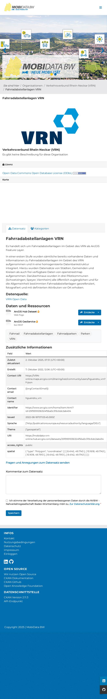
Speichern (13, 513)
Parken (85, 333)
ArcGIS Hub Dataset (25, 311)
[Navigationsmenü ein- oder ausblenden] (100, 7)
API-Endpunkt (13, 601)
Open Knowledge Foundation (23, 585)
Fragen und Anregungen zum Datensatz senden (38, 462)
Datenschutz (12, 546)
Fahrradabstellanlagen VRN (23, 89)
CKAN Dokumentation (18, 578)
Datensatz (16, 228)
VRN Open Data (16, 299)
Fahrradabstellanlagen (38, 333)
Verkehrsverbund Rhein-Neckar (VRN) (71, 85)
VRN (12, 338)
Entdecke (87, 312)
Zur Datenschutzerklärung (84, 504)
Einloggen (10, 553)
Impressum (11, 550)
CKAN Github (12, 582)
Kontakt (9, 538)
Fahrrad (14, 333)
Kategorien (40, 228)
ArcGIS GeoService (25, 321)
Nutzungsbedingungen (19, 542)
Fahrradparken (67, 333)
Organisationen (32, 85)
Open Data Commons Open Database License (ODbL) (37, 173)
